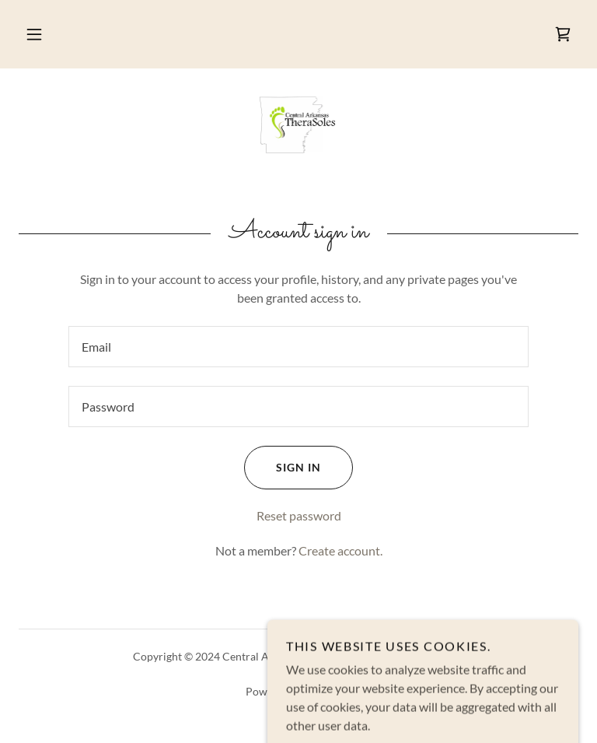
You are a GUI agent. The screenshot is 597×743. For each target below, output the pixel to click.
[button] (34, 34)
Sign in (282, 467)
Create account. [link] (340, 550)
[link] (562, 34)
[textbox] (298, 346)
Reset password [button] (299, 515)
